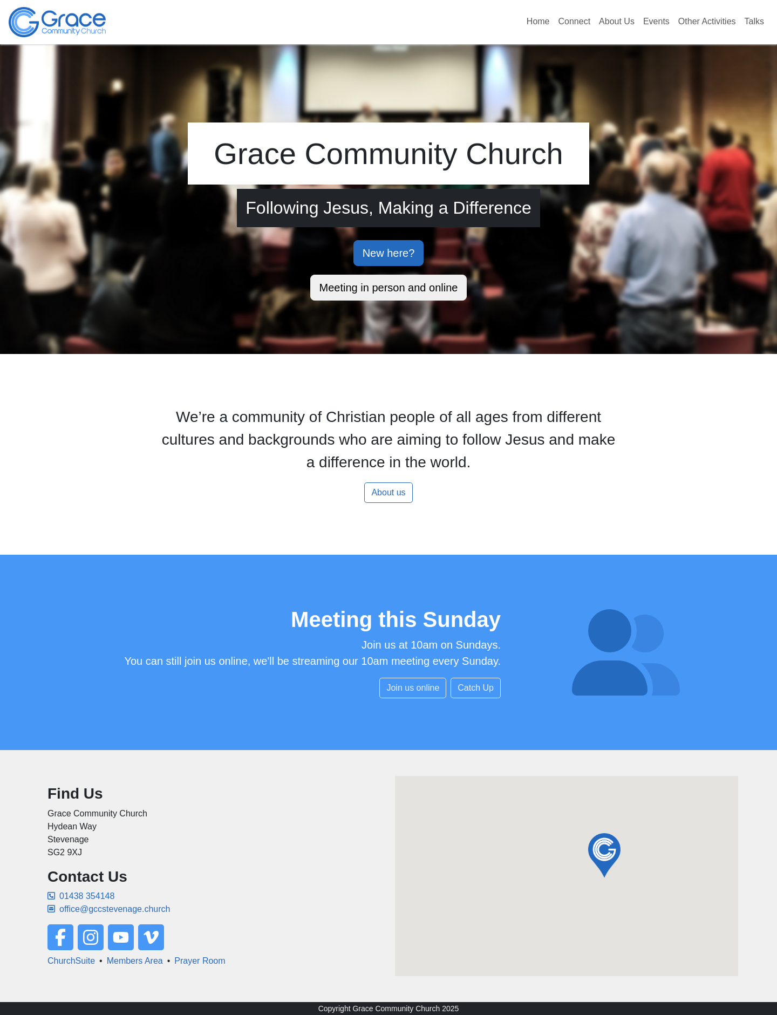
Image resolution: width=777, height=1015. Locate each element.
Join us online (412, 687)
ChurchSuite (71, 960)
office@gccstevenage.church (108, 909)
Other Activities (707, 21)
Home (538, 21)
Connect (574, 21)
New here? (389, 253)
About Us (617, 21)
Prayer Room (199, 960)
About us (388, 492)
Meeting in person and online (388, 288)
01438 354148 (80, 896)
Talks (754, 21)
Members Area (135, 960)
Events (656, 21)
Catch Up (476, 687)
